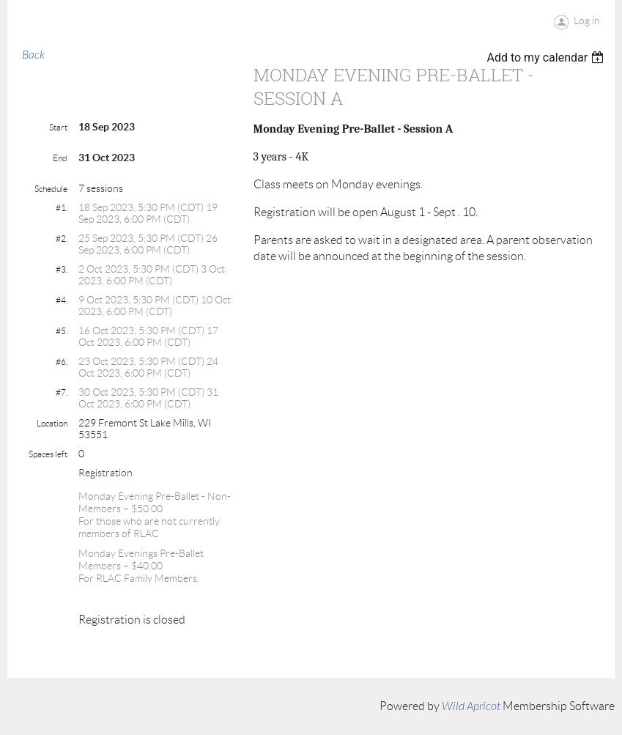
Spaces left (48, 454)
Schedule (50, 188)
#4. (61, 300)
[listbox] (546, 57)
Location (52, 423)
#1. (61, 208)
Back (33, 55)
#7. (61, 392)
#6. (61, 361)
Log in (587, 20)
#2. (61, 238)
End (60, 158)
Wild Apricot (471, 706)
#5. (61, 331)
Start (58, 127)
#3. (61, 269)
